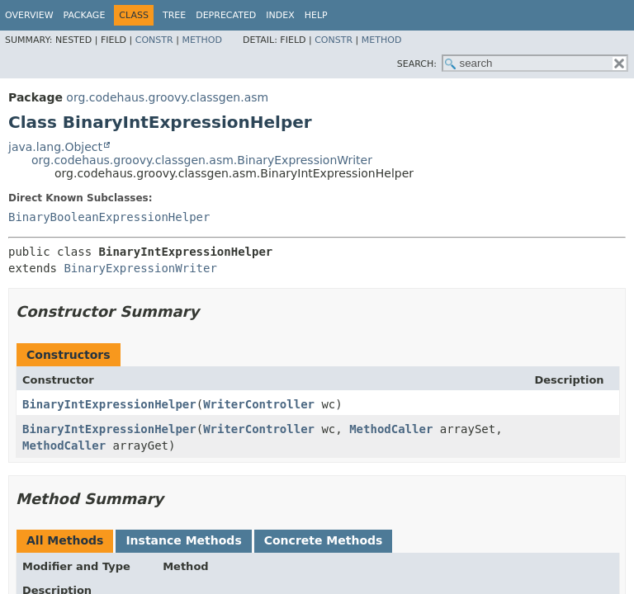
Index (280, 15)
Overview (29, 15)
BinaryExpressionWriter (140, 268)
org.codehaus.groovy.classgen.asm (167, 97)
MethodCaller (391, 429)
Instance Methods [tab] (183, 540)
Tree (174, 15)
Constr (154, 40)
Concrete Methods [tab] (323, 540)
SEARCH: (417, 64)
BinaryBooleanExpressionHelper (109, 217)
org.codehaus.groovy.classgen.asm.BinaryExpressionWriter (201, 160)
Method (202, 40)
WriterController (259, 404)
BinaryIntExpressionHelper (109, 404)
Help (316, 15)
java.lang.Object (55, 146)
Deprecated (226, 15)
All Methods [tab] (64, 540)
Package (85, 15)
